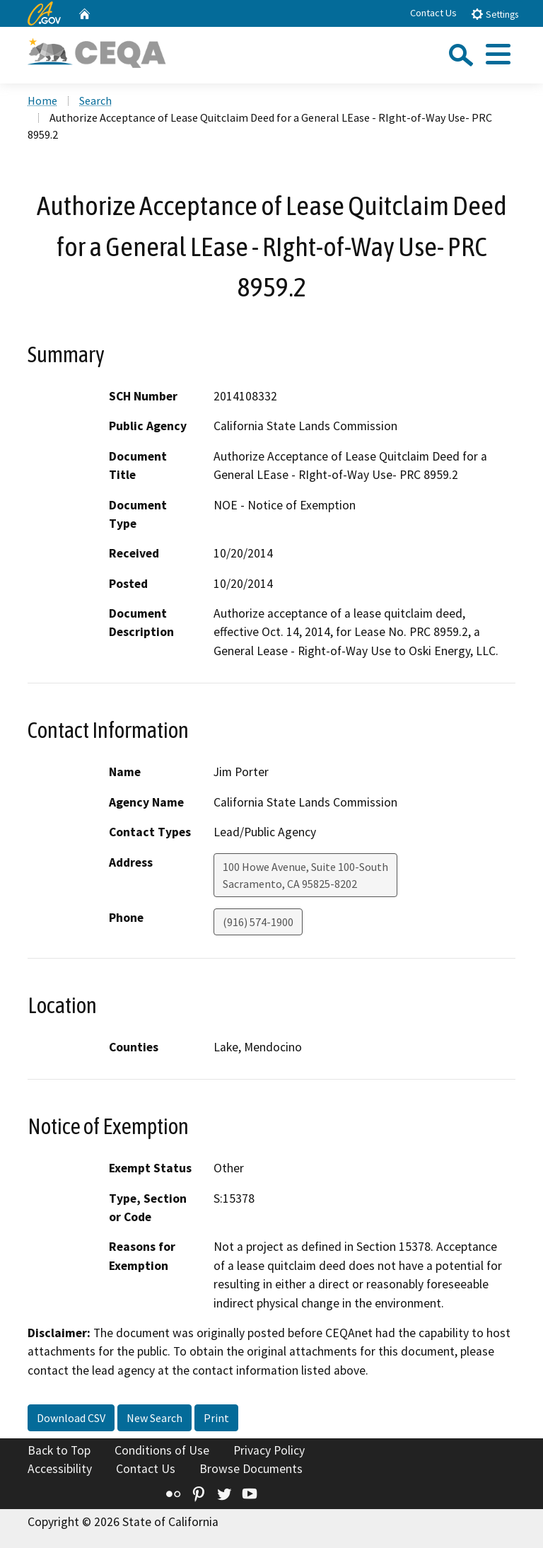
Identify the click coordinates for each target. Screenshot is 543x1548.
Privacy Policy (269, 1450)
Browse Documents (251, 1469)
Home (42, 100)
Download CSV (71, 1418)
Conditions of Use (162, 1450)
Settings (494, 14)
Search (95, 100)
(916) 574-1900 (258, 922)
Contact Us (433, 12)
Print (216, 1418)
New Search (154, 1418)
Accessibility (60, 1469)
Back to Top (59, 1450)
